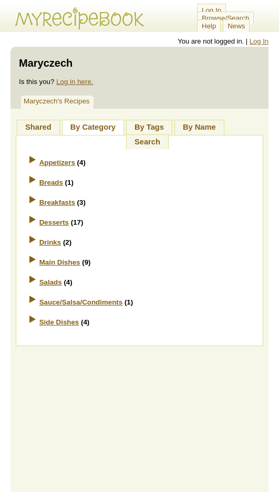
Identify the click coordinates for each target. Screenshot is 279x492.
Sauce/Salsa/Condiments (81, 302)
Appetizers (57, 162)
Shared (38, 127)
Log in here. (74, 82)
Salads (50, 282)
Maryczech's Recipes (57, 101)
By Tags (149, 127)
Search (147, 142)
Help (209, 26)
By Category (93, 127)
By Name (199, 127)
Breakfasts (57, 202)
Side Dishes (59, 322)
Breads (51, 182)
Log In (211, 10)
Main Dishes (59, 262)
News (236, 26)
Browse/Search (225, 18)
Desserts (54, 222)
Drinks (50, 242)
